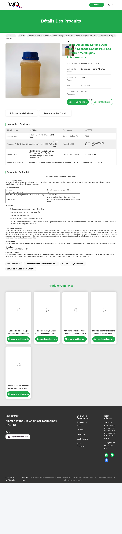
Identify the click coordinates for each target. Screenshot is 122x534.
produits (80, 430)
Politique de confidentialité (10, 478)
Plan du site (24, 478)
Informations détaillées (21, 113)
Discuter (96, 5)
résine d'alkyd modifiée (72, 264)
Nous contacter (81, 445)
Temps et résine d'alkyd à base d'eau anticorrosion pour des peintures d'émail (18, 387)
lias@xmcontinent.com (17, 436)
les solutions (82, 439)
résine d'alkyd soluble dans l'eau (41, 264)
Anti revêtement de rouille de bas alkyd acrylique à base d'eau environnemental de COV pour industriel (75, 332)
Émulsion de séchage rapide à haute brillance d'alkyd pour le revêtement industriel (18, 332)
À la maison (9, 36)
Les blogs (81, 434)
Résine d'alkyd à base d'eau (38, 36)
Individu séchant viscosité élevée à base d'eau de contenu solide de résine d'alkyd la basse (103, 332)
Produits (22, 36)
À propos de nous (82, 423)
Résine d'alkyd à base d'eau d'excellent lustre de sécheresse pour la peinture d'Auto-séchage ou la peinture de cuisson (46, 332)
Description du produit (55, 113)
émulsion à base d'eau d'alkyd (20, 269)
